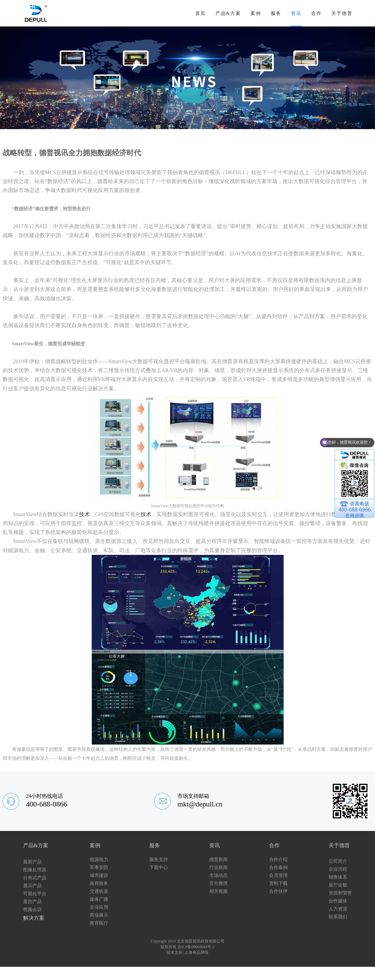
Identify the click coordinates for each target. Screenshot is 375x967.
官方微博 (218, 883)
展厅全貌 (338, 885)
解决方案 (33, 918)
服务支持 (158, 859)
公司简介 (338, 861)
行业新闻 (218, 867)
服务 (276, 13)
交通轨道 (99, 891)
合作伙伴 (278, 891)
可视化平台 (34, 893)
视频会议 (32, 909)
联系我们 (338, 916)
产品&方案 (228, 13)
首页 (200, 13)
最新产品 (32, 861)
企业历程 (338, 869)
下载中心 (158, 867)
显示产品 (32, 885)
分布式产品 (34, 877)
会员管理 (278, 875)
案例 (256, 13)
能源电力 (99, 859)
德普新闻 (218, 859)
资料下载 (278, 883)
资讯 (296, 13)
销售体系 (338, 877)
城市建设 (99, 875)
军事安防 (99, 867)
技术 (84, 514)
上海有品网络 (197, 952)
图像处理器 (34, 869)
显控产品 (32, 901)
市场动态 (218, 875)
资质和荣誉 (340, 893)
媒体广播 (99, 899)
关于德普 (341, 13)
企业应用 (99, 907)
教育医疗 (99, 923)
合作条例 (278, 867)
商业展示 (99, 915)
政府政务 (99, 883)
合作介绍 (278, 859)
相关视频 (218, 891)
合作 (316, 13)
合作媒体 (338, 900)
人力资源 (338, 908)
